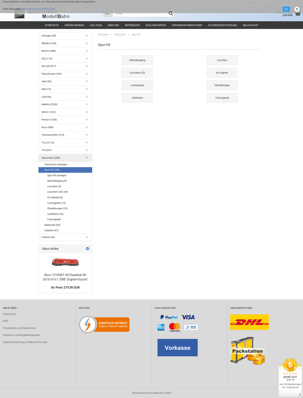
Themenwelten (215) (53, 134)
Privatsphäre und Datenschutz (38, 8)
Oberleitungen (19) (57, 208)
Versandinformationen (187, 25)
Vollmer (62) (48, 237)
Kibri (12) (46, 89)
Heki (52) (47, 81)
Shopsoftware (139, 392)
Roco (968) (48, 127)
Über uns (113, 25)
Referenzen (132, 25)
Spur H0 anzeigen (56, 175)
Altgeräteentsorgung (222, 25)
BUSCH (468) (49, 50)
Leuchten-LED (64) (57, 191)
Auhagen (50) (49, 35)
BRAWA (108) (49, 43)
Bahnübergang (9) (57, 180)
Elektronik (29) (52, 225)
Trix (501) (47, 150)
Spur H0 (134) (52, 169)
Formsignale (54, 219)
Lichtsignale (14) (56, 203)
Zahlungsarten (156, 25)
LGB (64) (46, 96)
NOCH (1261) (49, 112)
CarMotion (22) (55, 214)
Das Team (96, 25)
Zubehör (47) (51, 230)
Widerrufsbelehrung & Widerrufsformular (25, 342)
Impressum (9, 313)
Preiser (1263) (49, 119)
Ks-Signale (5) (55, 197)
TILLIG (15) (48, 142)
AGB (5, 320)
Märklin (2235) (49, 104)
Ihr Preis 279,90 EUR (65, 287)
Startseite (52, 25)
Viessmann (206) (51, 157)
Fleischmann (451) (52, 73)
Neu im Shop (250, 25)
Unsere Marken (74, 25)
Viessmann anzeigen (55, 164)
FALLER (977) (49, 66)
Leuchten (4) (54, 186)
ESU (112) (47, 58)
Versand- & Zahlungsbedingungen (21, 335)
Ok (286, 9)
